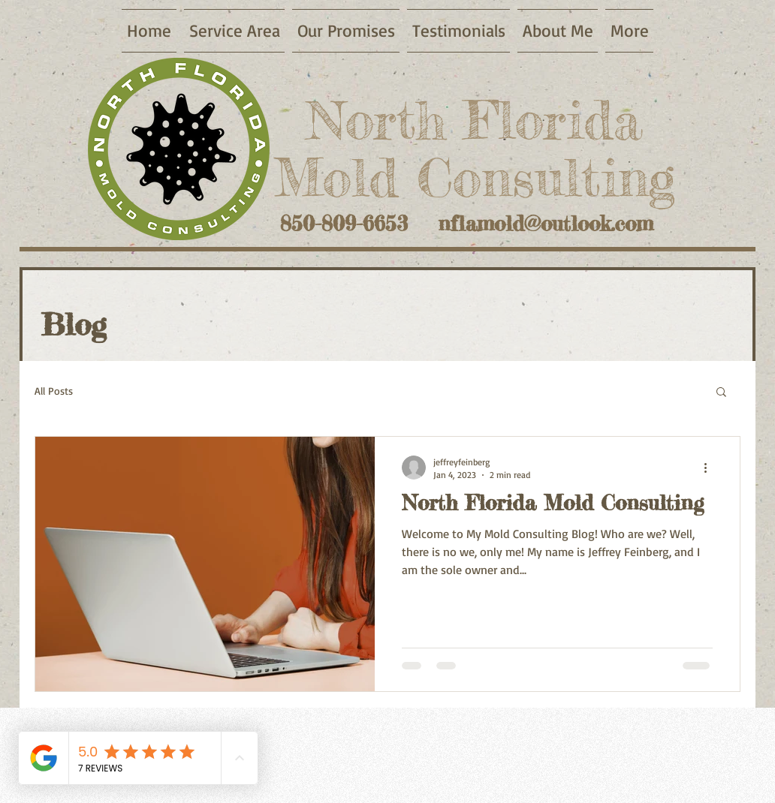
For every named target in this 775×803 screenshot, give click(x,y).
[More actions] (710, 468)
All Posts (54, 390)
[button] (721, 393)
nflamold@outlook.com (545, 223)
